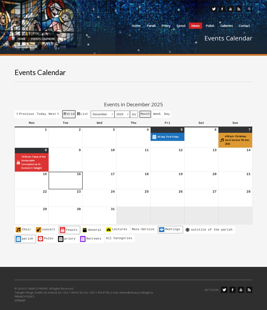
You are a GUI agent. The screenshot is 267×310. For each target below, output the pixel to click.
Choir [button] (23, 229)
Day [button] (167, 114)
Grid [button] (68, 114)
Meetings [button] (169, 228)
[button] (25, 113)
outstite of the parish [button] (208, 229)
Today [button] (41, 114)
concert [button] (45, 229)
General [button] (91, 229)
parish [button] (24, 238)
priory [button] (67, 238)
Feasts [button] (68, 229)
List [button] (82, 114)
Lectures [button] (116, 228)
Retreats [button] (90, 238)
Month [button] (145, 114)
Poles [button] (45, 238)
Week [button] (157, 114)
